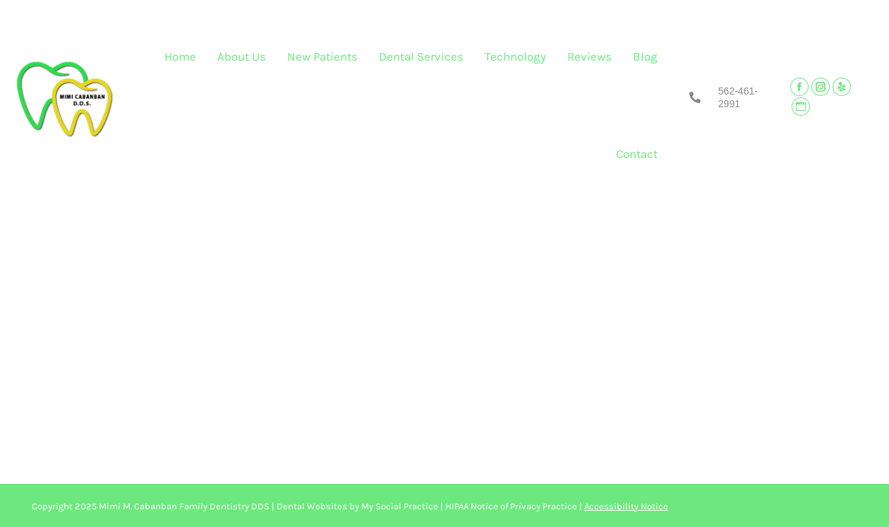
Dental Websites (312, 506)
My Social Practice (398, 506)
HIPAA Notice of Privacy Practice (511, 506)
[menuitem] (180, 60)
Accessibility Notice (626, 506)
